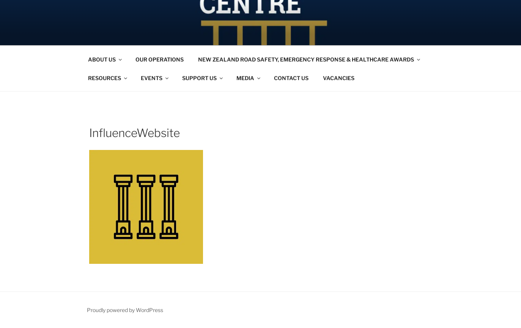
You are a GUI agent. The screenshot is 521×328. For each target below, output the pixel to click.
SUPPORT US (203, 78)
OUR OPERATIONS (159, 59)
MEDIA (248, 78)
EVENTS (155, 78)
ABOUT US (105, 59)
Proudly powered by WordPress (125, 310)
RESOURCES (108, 78)
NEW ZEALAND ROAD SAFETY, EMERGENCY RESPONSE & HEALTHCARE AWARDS (309, 59)
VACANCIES (338, 78)
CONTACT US (291, 78)
